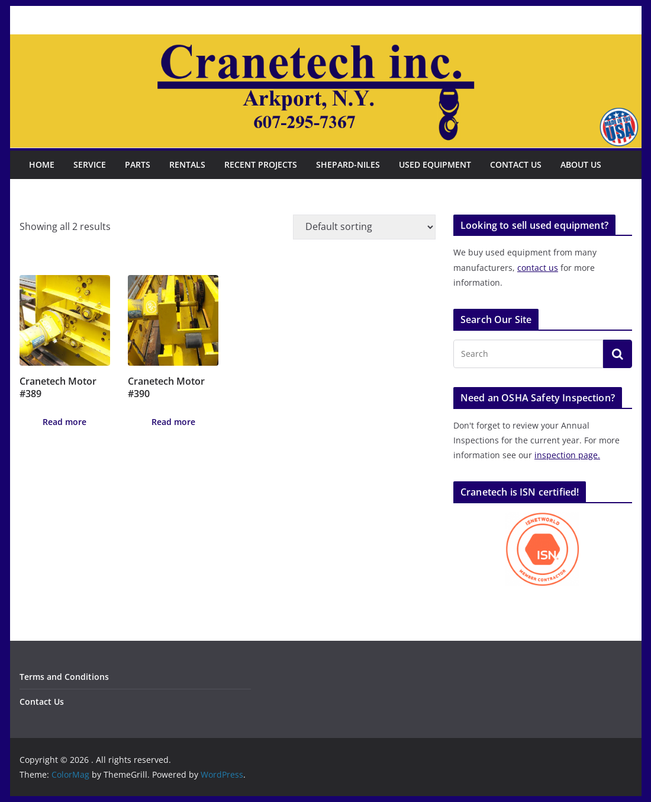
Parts (137, 164)
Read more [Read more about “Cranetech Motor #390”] (173, 421)
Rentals (187, 164)
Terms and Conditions (64, 676)
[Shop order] (364, 227)
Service (89, 164)
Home (41, 164)
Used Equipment (435, 164)
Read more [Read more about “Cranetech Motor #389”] (64, 421)
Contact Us (516, 164)
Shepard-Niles (348, 164)
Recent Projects (260, 164)
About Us (580, 164)
